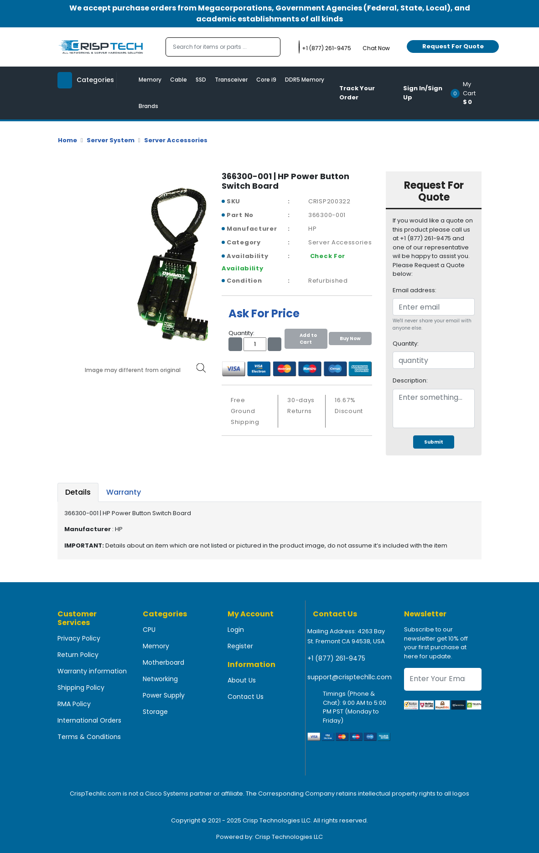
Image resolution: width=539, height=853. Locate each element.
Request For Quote (453, 46)
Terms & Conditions (89, 736)
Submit (433, 442)
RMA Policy (74, 703)
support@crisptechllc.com (349, 677)
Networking (160, 678)
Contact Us (246, 696)
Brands (148, 106)
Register (240, 646)
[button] (469, 93)
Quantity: (406, 343)
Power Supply (164, 695)
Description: (410, 380)
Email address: (414, 290)
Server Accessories (175, 140)
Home (67, 140)
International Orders (89, 720)
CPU (149, 629)
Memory (150, 79)
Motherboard (163, 662)
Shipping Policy (80, 687)
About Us (242, 680)
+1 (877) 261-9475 (336, 658)
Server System (111, 140)
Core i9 (266, 79)
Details (78, 492)
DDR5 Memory (304, 79)
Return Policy (77, 654)
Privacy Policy (78, 638)
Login (236, 629)
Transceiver (231, 79)
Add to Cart (306, 339)
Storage (155, 711)
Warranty (123, 492)
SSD (201, 79)
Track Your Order (357, 93)
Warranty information (92, 671)
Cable (178, 79)
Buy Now (350, 338)
